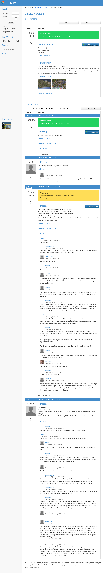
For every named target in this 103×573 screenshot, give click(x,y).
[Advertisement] (11, 86)
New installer (91, 23)
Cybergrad (48, 379)
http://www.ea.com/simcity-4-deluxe (53, 66)
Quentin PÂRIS (49, 256)
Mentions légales (8, 49)
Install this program (90, 45)
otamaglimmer (49, 512)
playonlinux (9, 2)
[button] (100, 2)
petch (42, 238)
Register (5, 26)
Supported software (41, 7)
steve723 (47, 274)
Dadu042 (29, 115)
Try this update (92, 132)
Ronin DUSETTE (31, 34)
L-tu (27, 157)
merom (28, 399)
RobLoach (48, 361)
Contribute (68, 23)
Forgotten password (9, 29)
